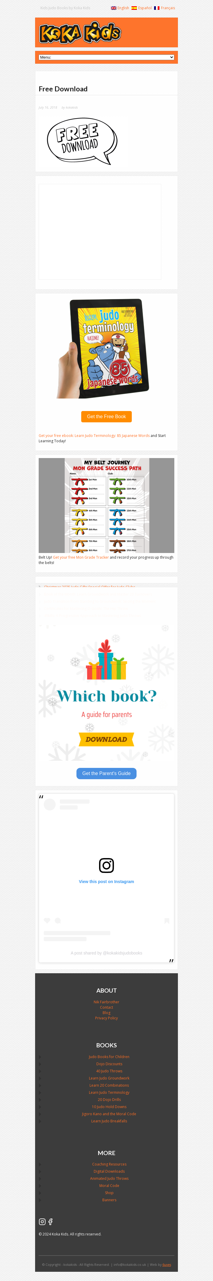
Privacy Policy (106, 1018)
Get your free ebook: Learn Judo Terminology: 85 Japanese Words (95, 435)
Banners (109, 1199)
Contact (106, 1007)
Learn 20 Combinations (109, 1085)
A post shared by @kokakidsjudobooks (106, 953)
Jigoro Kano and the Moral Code (109, 1113)
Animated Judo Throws (109, 1178)
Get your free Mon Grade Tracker (81, 557)
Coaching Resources (109, 1164)
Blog (106, 1012)
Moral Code (109, 1185)
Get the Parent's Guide (106, 773)
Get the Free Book (106, 416)
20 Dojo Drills (109, 1099)
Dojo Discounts (109, 1063)
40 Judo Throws (109, 1071)
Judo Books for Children (109, 1056)
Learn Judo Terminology (109, 1092)
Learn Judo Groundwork (109, 1078)
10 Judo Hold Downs (109, 1106)
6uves (166, 1264)
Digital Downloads (109, 1171)
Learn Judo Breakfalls (109, 1121)
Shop (109, 1192)
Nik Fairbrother (106, 1002)
